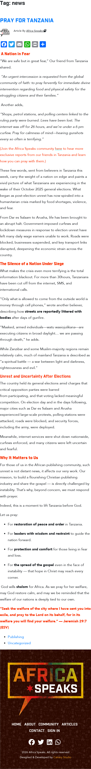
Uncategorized (19, 643)
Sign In (53, 731)
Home (16, 724)
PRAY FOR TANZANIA (27, 20)
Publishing (16, 637)
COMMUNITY (48, 724)
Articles (70, 724)
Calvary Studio (62, 757)
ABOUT (30, 724)
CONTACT (37, 731)
